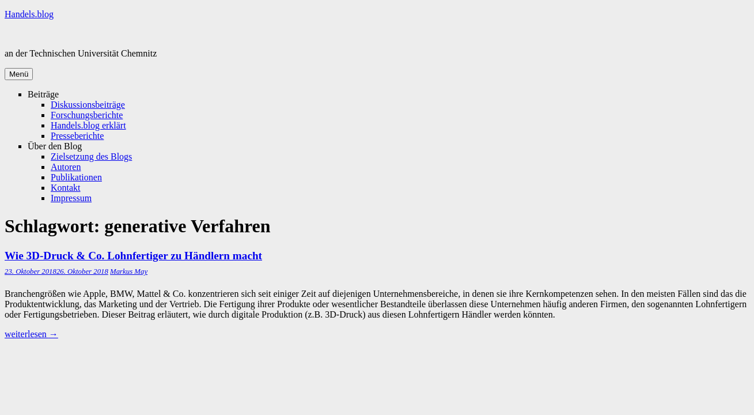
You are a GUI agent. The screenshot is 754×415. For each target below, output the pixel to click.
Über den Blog (55, 146)
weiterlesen (31, 334)
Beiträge (43, 94)
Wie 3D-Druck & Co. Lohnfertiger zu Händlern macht (133, 256)
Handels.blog (29, 14)
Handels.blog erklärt (88, 125)
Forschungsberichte (87, 115)
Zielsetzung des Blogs (91, 156)
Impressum (71, 198)
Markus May (128, 271)
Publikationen (76, 177)
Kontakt (66, 188)
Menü (18, 74)
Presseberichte (77, 136)
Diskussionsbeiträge (88, 105)
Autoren (66, 167)
